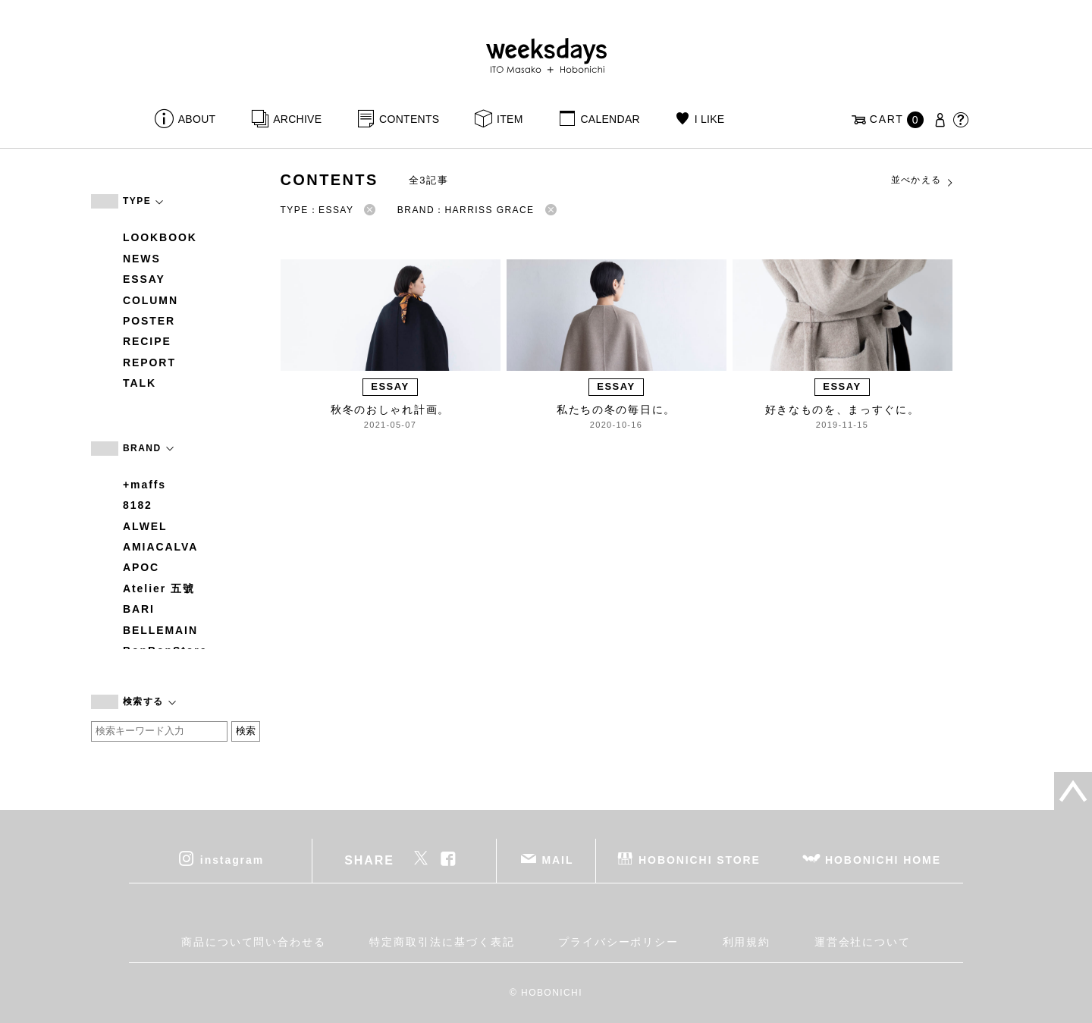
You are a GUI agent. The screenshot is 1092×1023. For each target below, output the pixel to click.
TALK (139, 383)
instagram (232, 859)
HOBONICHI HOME (883, 859)
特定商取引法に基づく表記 (441, 942)
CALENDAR (609, 119)
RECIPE (147, 341)
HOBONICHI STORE (700, 859)
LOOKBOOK (160, 237)
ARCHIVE (297, 119)
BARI (139, 609)
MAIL (558, 859)
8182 (137, 505)
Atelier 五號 (159, 588)
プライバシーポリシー (618, 942)
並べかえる (923, 180)
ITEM (510, 119)
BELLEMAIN (160, 630)
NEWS (142, 259)
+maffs (144, 485)
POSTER (149, 321)
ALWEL (145, 526)
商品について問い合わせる (253, 942)
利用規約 (747, 942)
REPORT (149, 362)
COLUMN (150, 300)
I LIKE (710, 119)
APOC (141, 567)
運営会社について (862, 942)
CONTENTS (409, 119)
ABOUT (197, 119)
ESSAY (144, 279)
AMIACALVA (160, 547)
